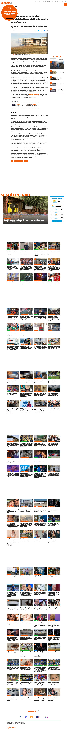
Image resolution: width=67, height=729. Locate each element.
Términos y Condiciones (11, 727)
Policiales (52, 4)
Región (48, 4)
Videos (62, 4)
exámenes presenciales (34, 94)
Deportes (56, 4)
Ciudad (45, 4)
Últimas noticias (40, 4)
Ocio (59, 4)
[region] (33, 9)
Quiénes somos (9, 726)
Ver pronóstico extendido (56, 221)
